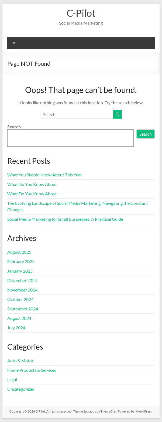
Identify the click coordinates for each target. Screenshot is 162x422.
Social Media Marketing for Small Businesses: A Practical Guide (65, 219)
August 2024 (19, 318)
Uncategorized (21, 388)
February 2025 (21, 261)
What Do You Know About (32, 184)
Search (14, 126)
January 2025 (20, 270)
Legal (12, 379)
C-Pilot (81, 13)
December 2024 (22, 280)
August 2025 (19, 251)
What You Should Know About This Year (44, 174)
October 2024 (20, 299)
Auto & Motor (20, 360)
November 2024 (22, 289)
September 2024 (22, 308)
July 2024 (16, 327)
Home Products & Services (31, 370)
